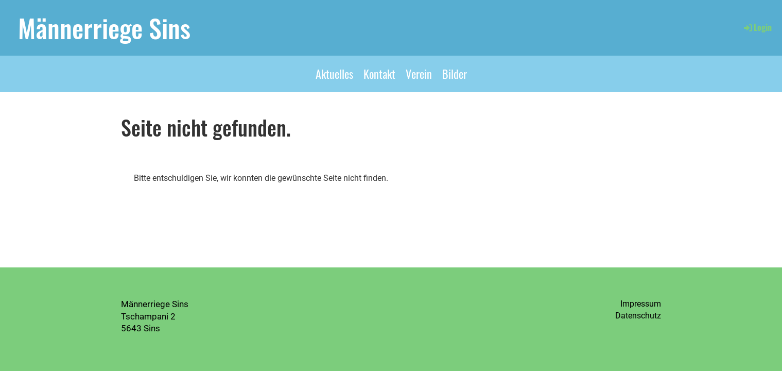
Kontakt (379, 73)
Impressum (640, 304)
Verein (419, 73)
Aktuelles (334, 73)
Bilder (454, 73)
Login (757, 27)
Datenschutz (638, 316)
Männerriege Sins (104, 27)
